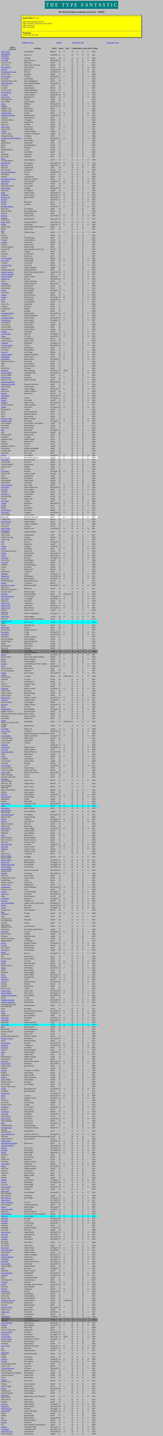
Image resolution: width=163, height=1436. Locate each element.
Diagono (4, 393)
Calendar (4, 242)
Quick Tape (5, 1018)
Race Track (5, 1025)
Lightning (4, 745)
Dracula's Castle (6, 418)
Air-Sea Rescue (6, 92)
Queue (3, 1013)
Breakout (4, 216)
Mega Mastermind (7, 815)
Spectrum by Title (78, 42)
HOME (58, 42)
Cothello (4, 331)
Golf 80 (3, 546)
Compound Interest (7, 313)
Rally (3, 1027)
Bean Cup (4, 165)
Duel (2, 430)
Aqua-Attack (5, 127)
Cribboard (4, 343)
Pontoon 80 (5, 979)
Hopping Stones (6, 621)
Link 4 (3, 756)
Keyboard (4, 700)
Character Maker (6, 277)
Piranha (3, 961)
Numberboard (5, 887)
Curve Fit (4, 352)
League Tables (6, 736)
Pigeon (3, 952)
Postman (4, 981)
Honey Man (5, 616)
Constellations (6, 320)
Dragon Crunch (6, 421)
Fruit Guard (5, 512)
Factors (3, 455)
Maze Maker (5, 808)
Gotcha (3, 549)
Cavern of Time (6, 265)
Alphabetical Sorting (8, 115)
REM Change (5, 1043)
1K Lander (4, 60)
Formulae (4, 489)
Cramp (3, 336)
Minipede (4, 849)
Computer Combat (7, 318)
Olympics (4, 901)
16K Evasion (5, 52)
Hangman (4, 574)
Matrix (3, 806)
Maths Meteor (5, 804)
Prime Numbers (6, 993)
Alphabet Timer (6, 113)
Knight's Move (6, 709)
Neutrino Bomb (6, 869)
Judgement (4, 688)
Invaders (4, 664)
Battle (3, 159)
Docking (4, 398)
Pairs (2, 912)
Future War (5, 517)
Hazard (3, 583)
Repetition (4, 1047)
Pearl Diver (5, 932)
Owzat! (3, 908)
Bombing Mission (7, 206)
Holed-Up (4, 612)
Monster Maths (6, 860)
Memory (4, 819)
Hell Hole (4, 594)
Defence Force (6, 377)
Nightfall (4, 873)
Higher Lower (5, 605)
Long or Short (5, 765)
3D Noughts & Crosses (9, 72)
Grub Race (4, 558)
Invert (3, 666)
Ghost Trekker (6, 528)
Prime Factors (5, 991)
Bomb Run (4, 195)
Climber (4, 295)
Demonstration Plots (8, 382)
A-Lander (4, 95)
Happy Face (5, 578)
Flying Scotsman (6, 485)
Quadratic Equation (7, 1000)
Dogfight (4, 402)
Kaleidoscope (5, 698)
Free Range (5, 501)
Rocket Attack (6, 1063)
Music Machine (6, 867)
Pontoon (4, 977)
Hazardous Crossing (8, 585)
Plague (3, 963)
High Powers (5, 603)
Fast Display (5, 460)
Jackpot (3, 673)
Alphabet (4, 106)
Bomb (3, 193)
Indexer (3, 655)
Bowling (4, 200)
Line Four (4, 749)
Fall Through (5, 457)
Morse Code (5, 862)
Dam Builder (5, 357)
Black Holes (5, 181)
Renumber (4, 1045)
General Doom (6, 522)
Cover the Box (6, 334)
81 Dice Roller (6, 76)
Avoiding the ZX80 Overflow (11, 138)
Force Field (5, 487)
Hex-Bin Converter (7, 596)
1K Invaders (5, 58)
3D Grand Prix (6, 67)
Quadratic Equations (8, 1002)
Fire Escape (5, 471)
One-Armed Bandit (7, 903)
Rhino (3, 1052)
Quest (3, 1011)
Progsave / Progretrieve (9, 995)
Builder (3, 224)
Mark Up (4, 794)
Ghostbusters (5, 531)
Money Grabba (6, 856)
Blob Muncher (6, 188)
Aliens (3, 104)
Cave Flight (5, 261)
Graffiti (3, 553)
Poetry (3, 975)
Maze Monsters (6, 810)
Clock (3, 299)
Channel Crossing (7, 272)
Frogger (3, 503)
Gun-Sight (4, 562)
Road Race (4, 1061)
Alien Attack (5, 97)
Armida (3, 131)
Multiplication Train (8, 865)
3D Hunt (4, 69)
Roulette (4, 1070)
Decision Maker (6, 373)
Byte (2, 231)
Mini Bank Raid (6, 844)
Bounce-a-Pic (5, 197)
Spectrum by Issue (113, 42)
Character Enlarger (7, 274)
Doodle (3, 407)
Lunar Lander (5, 772)
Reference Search (7, 1038)
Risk (2, 1054)
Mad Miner (5, 779)
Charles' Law (5, 279)
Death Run (4, 370)
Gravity (3, 555)
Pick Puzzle (5, 950)
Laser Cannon (5, 731)
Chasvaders (5, 283)
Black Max (5, 184)
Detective (4, 389)
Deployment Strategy (8, 384)
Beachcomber (5, 163)
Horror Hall (5, 627)
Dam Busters (5, 359)
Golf (2, 542)
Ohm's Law (5, 894)
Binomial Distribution (8, 172)
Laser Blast (5, 729)
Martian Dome (6, 797)
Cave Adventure (6, 258)
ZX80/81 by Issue (28, 42)
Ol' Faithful (5, 898)
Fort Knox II (5, 494)
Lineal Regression (7, 752)
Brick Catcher (5, 222)
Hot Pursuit (5, 634)
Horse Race (5, 632)
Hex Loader (5, 599)
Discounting (5, 396)
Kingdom (4, 704)
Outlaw (3, 905)
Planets (3, 968)
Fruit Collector (6, 510)
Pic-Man (4, 945)
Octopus (4, 892)
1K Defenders (5, 55)
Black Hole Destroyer (8, 179)
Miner (3, 835)
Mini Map (4, 847)
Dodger (3, 400)
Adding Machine (6, 83)
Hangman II (5, 576)
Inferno (3, 659)
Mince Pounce (6, 828)
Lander (3, 720)
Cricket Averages (6, 345)
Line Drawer (5, 747)
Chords (3, 290)
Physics (3, 943)
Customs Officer (6, 354)
